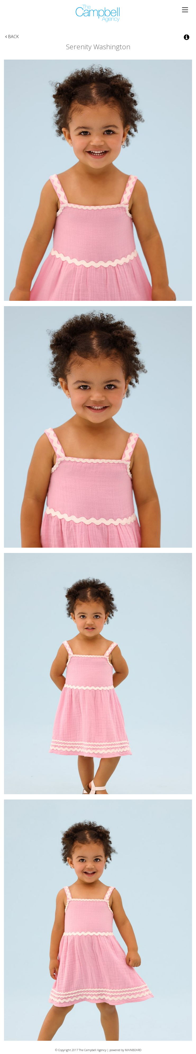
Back (12, 36)
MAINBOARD (133, 1050)
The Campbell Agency (98, 13)
